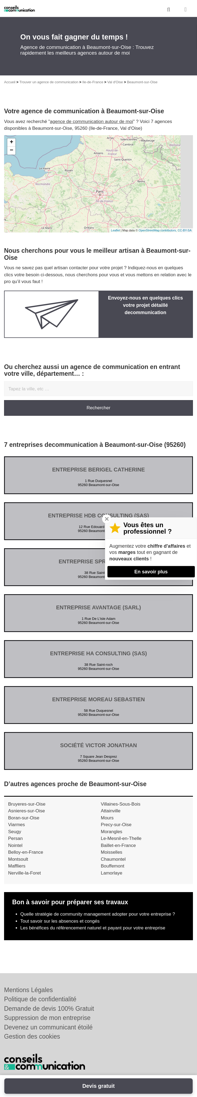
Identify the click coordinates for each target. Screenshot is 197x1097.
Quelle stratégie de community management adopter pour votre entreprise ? (97, 914)
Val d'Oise (115, 82)
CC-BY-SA (185, 230)
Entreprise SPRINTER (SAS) (98, 561)
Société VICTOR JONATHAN (98, 745)
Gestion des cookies (32, 1036)
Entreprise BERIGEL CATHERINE (98, 470)
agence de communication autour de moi (91, 121)
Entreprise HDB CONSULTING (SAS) (98, 515)
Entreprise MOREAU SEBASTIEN (98, 699)
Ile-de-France (92, 82)
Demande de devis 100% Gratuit (49, 1008)
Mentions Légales (28, 989)
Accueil (9, 82)
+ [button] (11, 142)
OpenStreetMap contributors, (158, 230)
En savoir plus (151, 571)
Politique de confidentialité (40, 999)
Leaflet (115, 230)
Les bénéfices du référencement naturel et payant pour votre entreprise (92, 927)
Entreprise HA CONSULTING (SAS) (98, 653)
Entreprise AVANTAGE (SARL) (98, 607)
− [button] (11, 151)
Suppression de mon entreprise (47, 1017)
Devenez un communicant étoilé (48, 1027)
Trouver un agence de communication (48, 82)
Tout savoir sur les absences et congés (60, 921)
